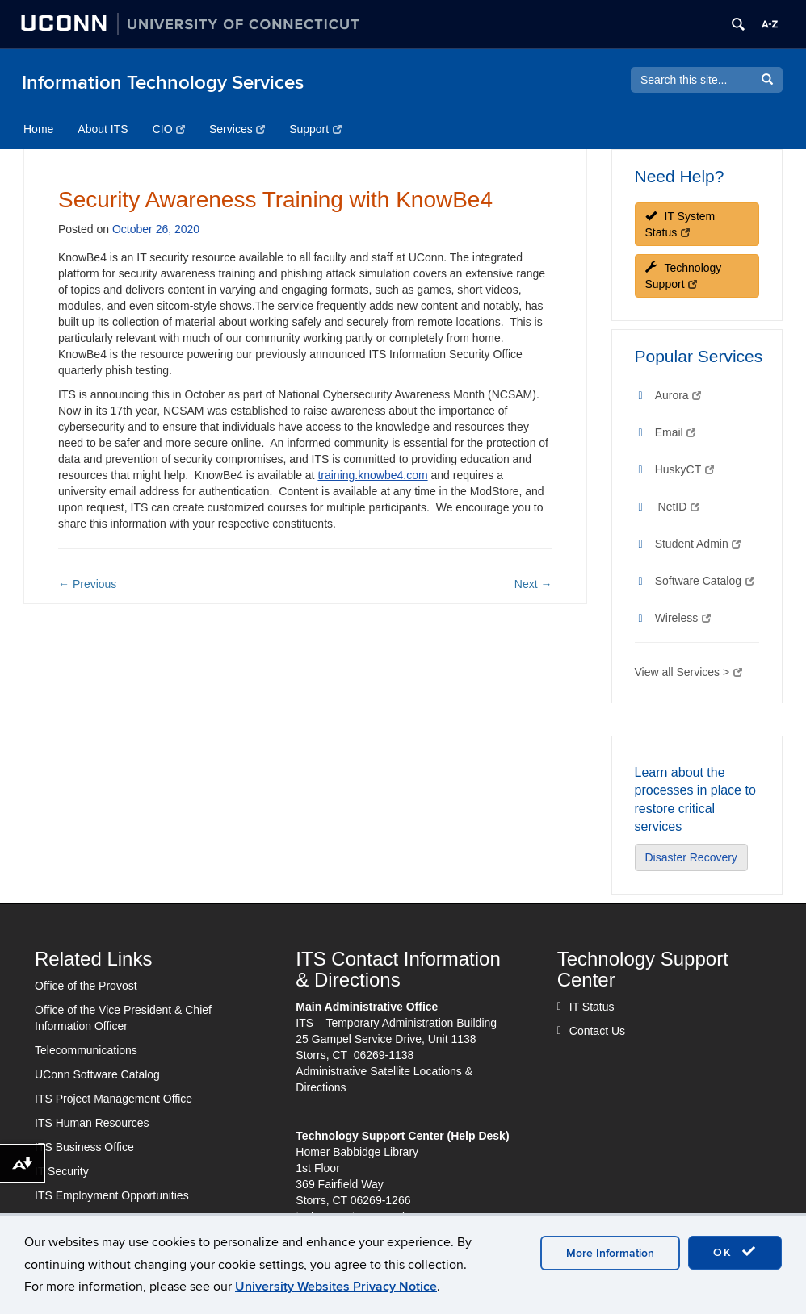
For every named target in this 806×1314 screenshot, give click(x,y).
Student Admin (698, 543)
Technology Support (683, 275)
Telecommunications (86, 1050)
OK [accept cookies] (735, 1252)
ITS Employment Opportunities (112, 1195)
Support (315, 129)
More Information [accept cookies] (610, 1253)
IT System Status (680, 224)
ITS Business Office (84, 1147)
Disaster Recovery (691, 857)
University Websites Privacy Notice (336, 1287)
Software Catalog (704, 580)
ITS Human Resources (92, 1122)
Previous (87, 584)
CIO (169, 129)
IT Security (62, 1171)
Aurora (678, 395)
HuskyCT (684, 469)
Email (675, 432)
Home (38, 129)
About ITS (103, 129)
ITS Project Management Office (113, 1098)
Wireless (683, 617)
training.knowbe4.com (372, 475)
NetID (678, 506)
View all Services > (688, 671)
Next (533, 584)
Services (237, 129)
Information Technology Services (163, 82)
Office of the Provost (86, 985)
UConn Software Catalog (97, 1074)
